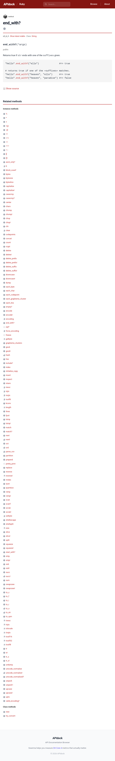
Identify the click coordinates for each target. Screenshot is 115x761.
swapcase (10, 584)
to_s (7, 608)
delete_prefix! (11, 262)
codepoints (10, 234)
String (34, 36)
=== (7, 146)
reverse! (9, 475)
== (7, 142)
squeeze (9, 544)
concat (9, 238)
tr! (7, 652)
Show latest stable (17, 36)
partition (9, 455)
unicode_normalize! (14, 673)
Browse (93, 4)
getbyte (9, 339)
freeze (8, 335)
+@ (7, 126)
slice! (8, 536)
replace (9, 467)
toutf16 (9, 636)
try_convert (10, 716)
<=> (7, 138)
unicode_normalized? (15, 676)
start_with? (10, 552)
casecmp (10, 194)
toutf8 (8, 644)
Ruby (22, 4)
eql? (7, 327)
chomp (9, 210)
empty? (9, 306)
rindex (8, 480)
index (8, 367)
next (7, 435)
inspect (9, 379)
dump (8, 282)
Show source (12, 88)
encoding (10, 319)
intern (8, 383)
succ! (8, 576)
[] (6, 154)
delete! (9, 254)
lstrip (8, 419)
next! (8, 439)
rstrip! (8, 496)
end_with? (22, 63)
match (8, 427)
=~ (7, 150)
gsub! (8, 351)
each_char (10, 290)
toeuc (8, 620)
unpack (9, 681)
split (7, 540)
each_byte (10, 286)
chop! (8, 222)
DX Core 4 (57, 748)
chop (8, 218)
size (7, 528)
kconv (8, 403)
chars (8, 206)
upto (8, 697)
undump (9, 664)
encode (9, 311)
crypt (8, 246)
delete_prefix (11, 258)
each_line (10, 303)
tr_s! (7, 660)
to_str (8, 612)
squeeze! (9, 548)
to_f (7, 596)
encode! (9, 315)
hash (8, 355)
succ (8, 572)
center (8, 202)
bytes (8, 174)
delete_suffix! (11, 270)
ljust (7, 415)
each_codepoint (12, 294)
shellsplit (9, 524)
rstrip (8, 492)
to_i (7, 600)
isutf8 (8, 399)
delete (8, 250)
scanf (8, 504)
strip (8, 556)
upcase (9, 689)
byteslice (9, 182)
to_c (7, 592)
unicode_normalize (14, 668)
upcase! (9, 693)
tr (6, 648)
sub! (7, 568)
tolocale (9, 628)
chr (7, 226)
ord (7, 447)
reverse (9, 471)
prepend (9, 459)
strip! (8, 560)
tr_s (7, 656)
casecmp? (10, 198)
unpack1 (9, 685)
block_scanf (11, 170)
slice (8, 532)
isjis (7, 391)
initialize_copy (12, 371)
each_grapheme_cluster (16, 299)
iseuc (8, 387)
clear (8, 230)
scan (8, 500)
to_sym (9, 616)
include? (9, 363)
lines (8, 411)
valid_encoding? (12, 701)
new (7, 711)
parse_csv (10, 451)
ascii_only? (10, 162)
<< (7, 134)
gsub (8, 347)
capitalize (10, 186)
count (8, 242)
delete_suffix (11, 266)
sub (7, 564)
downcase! (10, 278)
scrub (8, 508)
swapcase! (10, 588)
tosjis (8, 632)
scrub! (8, 512)
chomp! (9, 214)
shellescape (11, 520)
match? (9, 431)
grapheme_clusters (14, 343)
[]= (7, 158)
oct (7, 443)
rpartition (10, 487)
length (8, 407)
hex (7, 359)
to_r (7, 604)
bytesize (9, 178)
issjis (8, 395)
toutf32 (9, 640)
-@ (7, 130)
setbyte (9, 516)
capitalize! (10, 190)
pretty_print (10, 463)
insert (8, 375)
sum (8, 580)
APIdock (9, 4)
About (107, 4)
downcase (10, 274)
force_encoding (12, 331)
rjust (8, 483)
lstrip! (8, 423)
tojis (7, 624)
